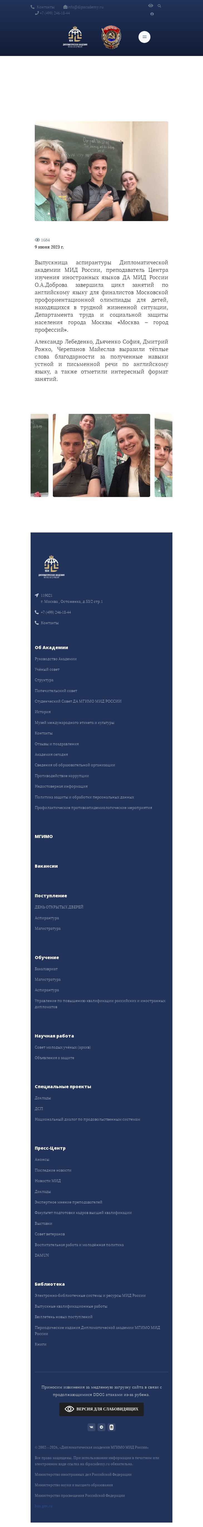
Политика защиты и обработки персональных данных (84, 797)
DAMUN (42, 1255)
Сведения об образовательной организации (75, 765)
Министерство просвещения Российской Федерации (80, 1495)
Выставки (43, 1223)
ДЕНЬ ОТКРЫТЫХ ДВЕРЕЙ (59, 907)
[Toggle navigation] (144, 37)
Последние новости (53, 1170)
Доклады (43, 1098)
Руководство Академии (56, 659)
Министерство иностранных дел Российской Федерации (83, 1474)
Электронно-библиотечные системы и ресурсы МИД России (90, 1295)
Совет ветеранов (50, 1234)
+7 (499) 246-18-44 (52, 13)
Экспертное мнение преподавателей (68, 1202)
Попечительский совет (56, 690)
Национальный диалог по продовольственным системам (87, 1119)
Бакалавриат (46, 969)
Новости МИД (48, 1180)
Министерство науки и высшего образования (74, 1485)
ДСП (39, 1108)
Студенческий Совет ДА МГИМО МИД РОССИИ (78, 701)
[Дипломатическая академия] (75, 37)
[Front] (51, 566)
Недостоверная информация (61, 786)
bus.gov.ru (44, 1506)
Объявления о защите (54, 1057)
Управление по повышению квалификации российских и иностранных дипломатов (100, 1004)
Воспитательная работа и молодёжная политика (79, 1244)
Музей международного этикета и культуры (74, 722)
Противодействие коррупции (62, 775)
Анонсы (42, 1159)
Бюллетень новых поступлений (64, 1317)
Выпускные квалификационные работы (71, 1306)
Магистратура (48, 928)
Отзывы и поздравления (57, 744)
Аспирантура (47, 918)
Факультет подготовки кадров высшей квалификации (83, 1212)
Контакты (43, 7)
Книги (40, 1344)
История (43, 711)
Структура (44, 680)
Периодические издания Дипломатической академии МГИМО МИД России (97, 1330)
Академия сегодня (51, 754)
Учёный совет (47, 669)
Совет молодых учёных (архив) (63, 1047)
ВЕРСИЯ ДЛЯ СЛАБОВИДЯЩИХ (101, 1409)
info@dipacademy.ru (83, 7)
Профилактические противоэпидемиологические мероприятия (93, 807)
